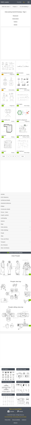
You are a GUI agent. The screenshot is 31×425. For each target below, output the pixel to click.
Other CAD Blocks (5, 248)
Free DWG (19, 2)
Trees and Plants (5, 239)
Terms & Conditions (16, 419)
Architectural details (5, 200)
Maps (2, 224)
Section (15, 24)
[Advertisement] (15, 43)
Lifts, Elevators (4, 245)
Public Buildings (15, 230)
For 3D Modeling (24, 6)
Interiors (15, 221)
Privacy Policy (7, 419)
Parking (15, 21)
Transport (15, 242)
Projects (15, 6)
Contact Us (24, 419)
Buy (24, 2)
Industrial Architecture (6, 203)
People (2, 233)
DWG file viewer (6, 6)
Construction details (5, 209)
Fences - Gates (4, 212)
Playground (15, 15)
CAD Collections (4, 197)
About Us (15, 422)
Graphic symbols (5, 215)
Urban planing (15, 227)
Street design (15, 18)
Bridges (2, 206)
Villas (2, 236)
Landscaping (4, 218)
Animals (3, 194)
